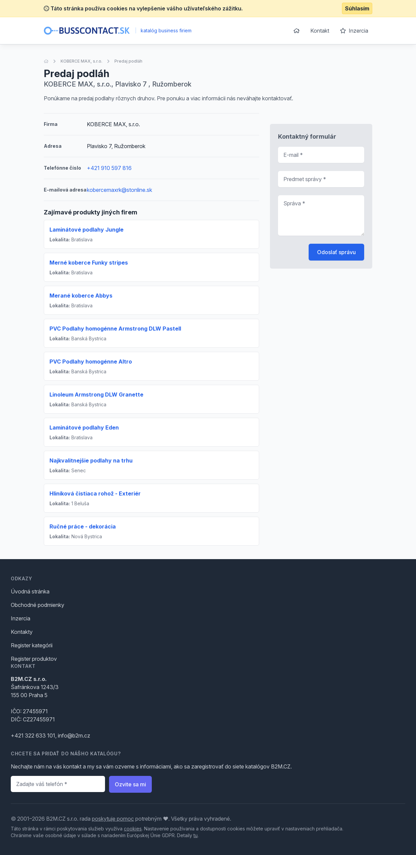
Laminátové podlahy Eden (84, 427)
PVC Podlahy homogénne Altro (90, 361)
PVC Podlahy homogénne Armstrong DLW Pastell (115, 328)
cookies (133, 828)
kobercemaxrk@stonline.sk (119, 189)
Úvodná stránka (30, 591)
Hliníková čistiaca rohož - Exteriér (95, 493)
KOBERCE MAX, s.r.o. (81, 61)
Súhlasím (357, 8)
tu (196, 835)
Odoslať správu (336, 252)
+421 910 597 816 (109, 168)
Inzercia (354, 30)
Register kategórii (32, 645)
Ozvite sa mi (130, 784)
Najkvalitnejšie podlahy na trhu (91, 460)
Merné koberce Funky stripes (88, 262)
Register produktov (34, 658)
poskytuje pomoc (113, 818)
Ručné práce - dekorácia (82, 526)
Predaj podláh (128, 61)
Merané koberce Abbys (80, 295)
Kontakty (22, 631)
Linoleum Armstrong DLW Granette (96, 394)
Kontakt (319, 30)
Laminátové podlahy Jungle (86, 229)
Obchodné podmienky (37, 605)
